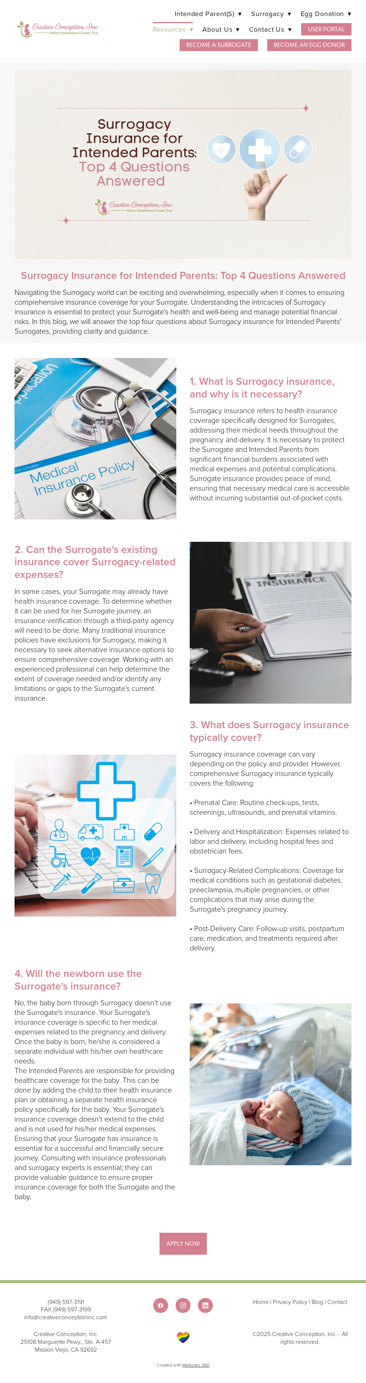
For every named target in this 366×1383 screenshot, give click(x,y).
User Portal (326, 29)
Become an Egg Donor (309, 45)
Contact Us (270, 29)
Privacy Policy (290, 1302)
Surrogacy (271, 13)
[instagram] (183, 1305)
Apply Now (183, 1244)
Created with (183, 1365)
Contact (337, 1302)
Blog (317, 1302)
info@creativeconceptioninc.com (65, 1317)
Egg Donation (326, 13)
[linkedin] (205, 1305)
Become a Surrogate (218, 45)
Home (261, 1302)
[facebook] (160, 1305)
